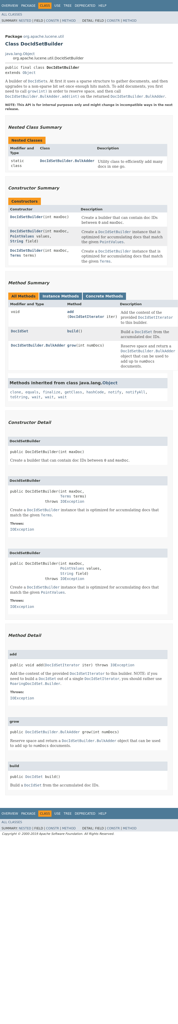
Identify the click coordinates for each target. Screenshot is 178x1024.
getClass (73, 392)
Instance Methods (60, 296)
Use (57, 5)
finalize (51, 392)
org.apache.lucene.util (43, 36)
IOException (72, 501)
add (70, 312)
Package (28, 5)
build (72, 331)
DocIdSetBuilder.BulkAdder (67, 161)
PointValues (22, 236)
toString (18, 397)
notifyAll (135, 392)
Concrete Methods (104, 296)
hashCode (95, 392)
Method (69, 20)
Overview (10, 5)
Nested (25, 20)
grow (71, 345)
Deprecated (85, 5)
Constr (52, 20)
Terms (15, 255)
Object (29, 73)
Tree (68, 5)
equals (32, 392)
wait (36, 397)
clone (15, 392)
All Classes (12, 14)
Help (103, 5)
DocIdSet (19, 331)
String (16, 241)
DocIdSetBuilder (26, 217)
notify (114, 392)
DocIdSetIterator (86, 317)
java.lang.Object (20, 54)
